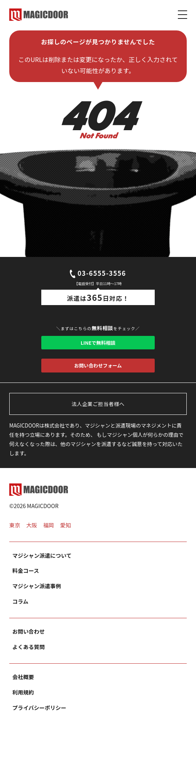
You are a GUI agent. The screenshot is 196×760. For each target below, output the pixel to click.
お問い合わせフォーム (98, 373)
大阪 (31, 535)
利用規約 (23, 702)
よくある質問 (28, 657)
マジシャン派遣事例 (36, 596)
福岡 (48, 535)
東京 (14, 535)
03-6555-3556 (98, 275)
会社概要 (23, 687)
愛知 (65, 535)
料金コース (25, 580)
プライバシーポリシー (39, 717)
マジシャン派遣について (42, 565)
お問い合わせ (28, 641)
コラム (20, 611)
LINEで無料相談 (98, 346)
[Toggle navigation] (182, 14)
